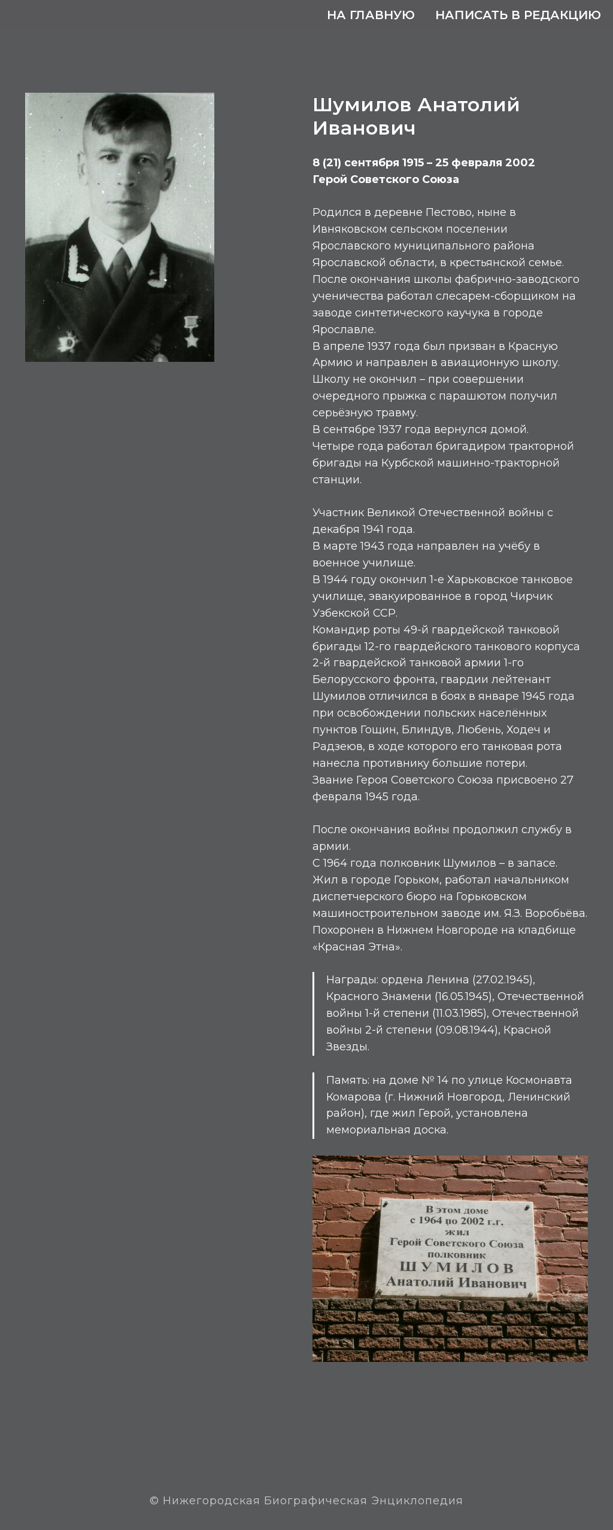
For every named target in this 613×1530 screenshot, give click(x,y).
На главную (371, 15)
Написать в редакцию (518, 15)
